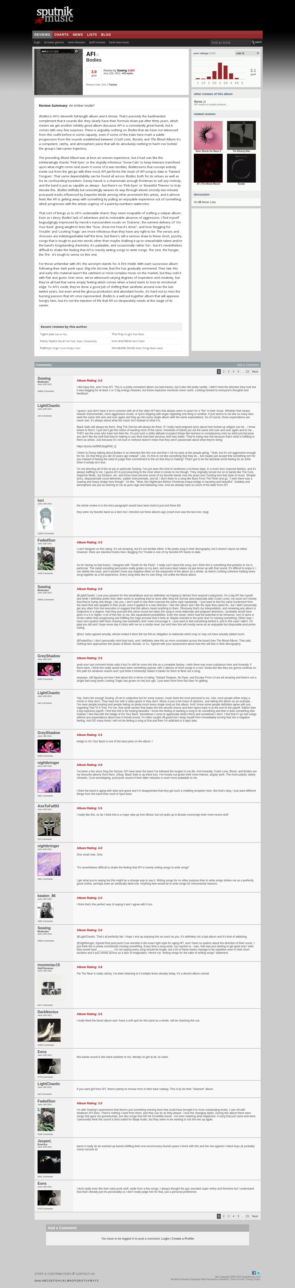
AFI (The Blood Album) (208, 184)
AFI (92, 54)
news (78, 34)
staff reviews (97, 42)
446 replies (127, 73)
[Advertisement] (226, 282)
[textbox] (230, 42)
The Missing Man (241, 151)
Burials (241, 184)
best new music (119, 42)
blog (106, 34)
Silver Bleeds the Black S (208, 151)
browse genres (54, 42)
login (37, 42)
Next (255, 371)
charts (61, 34)
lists (92, 34)
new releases (76, 42)
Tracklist (112, 84)
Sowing (122, 70)
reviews (42, 34)
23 (247, 371)
